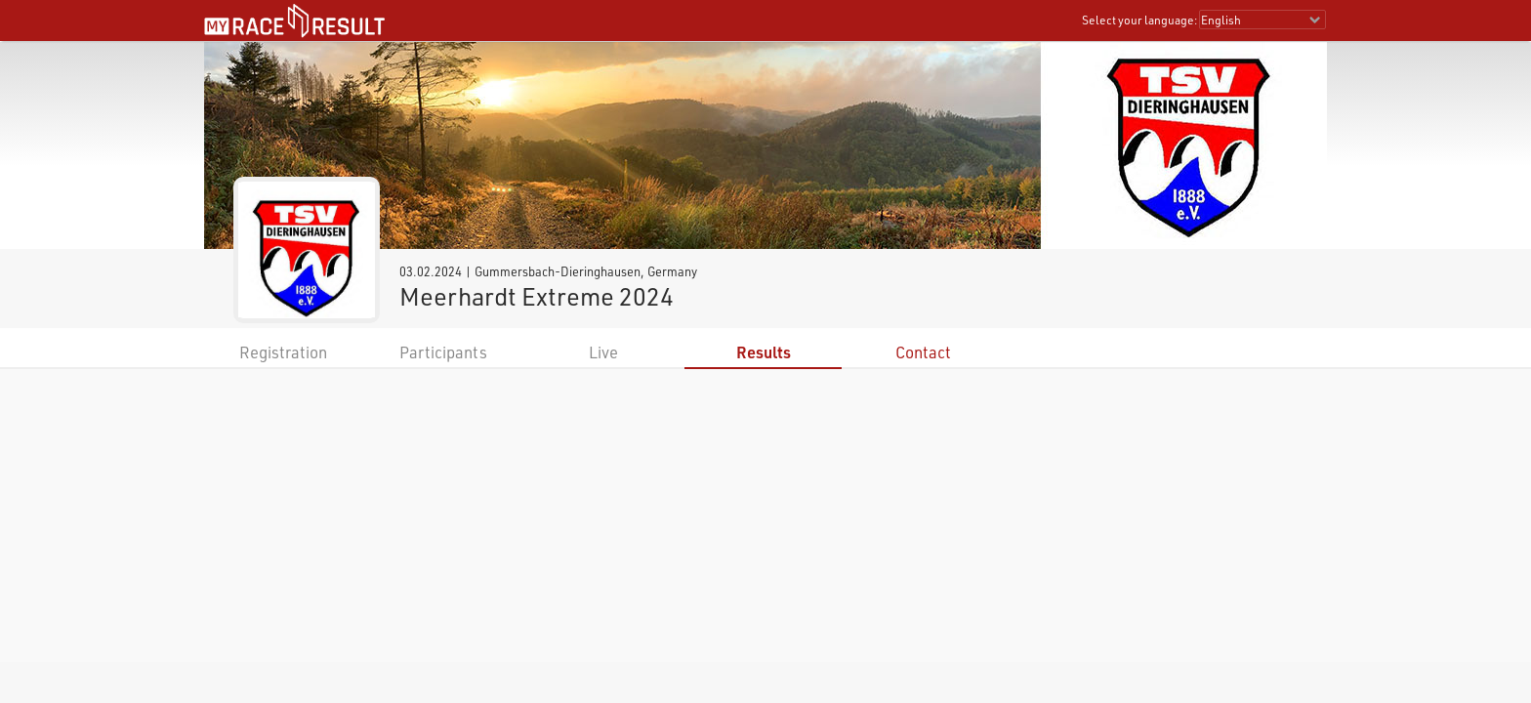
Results (763, 352)
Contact (923, 352)
